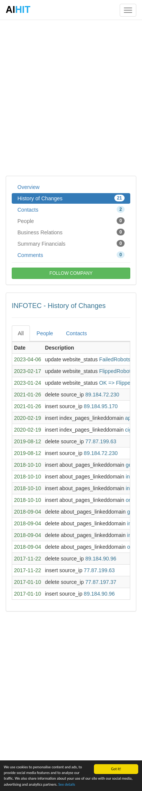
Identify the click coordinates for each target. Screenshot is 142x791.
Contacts (71, 209)
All (21, 333)
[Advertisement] (71, 97)
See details (66, 784)
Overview (28, 187)
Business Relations (71, 232)
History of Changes (71, 198)
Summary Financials (71, 243)
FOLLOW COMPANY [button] (71, 273)
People (71, 220)
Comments (71, 254)
